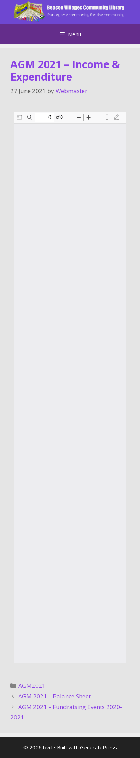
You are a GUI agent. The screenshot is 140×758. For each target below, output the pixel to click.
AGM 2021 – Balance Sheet (54, 696)
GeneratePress (98, 747)
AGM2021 (32, 685)
